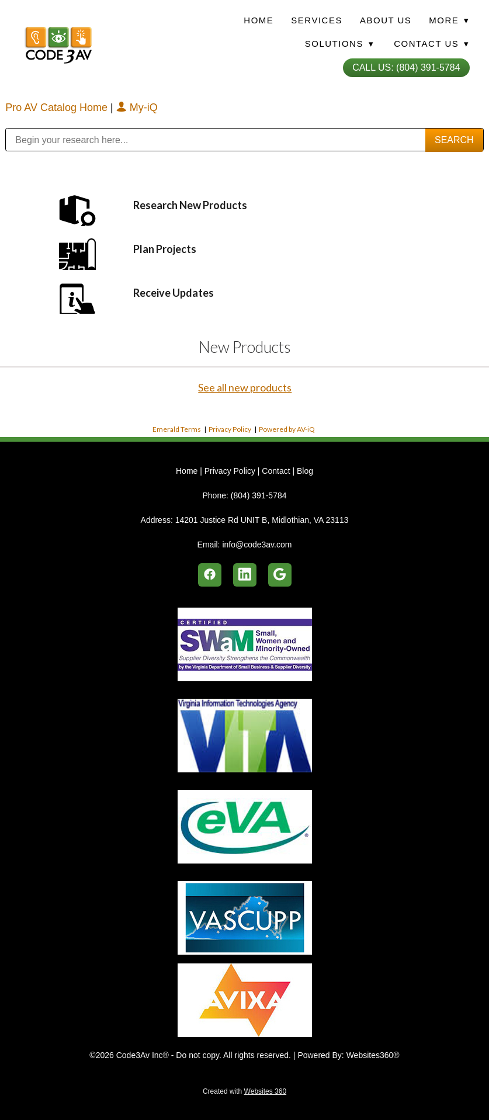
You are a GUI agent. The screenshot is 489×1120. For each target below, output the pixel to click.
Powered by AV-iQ (287, 429)
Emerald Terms (176, 429)
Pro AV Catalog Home (57, 107)
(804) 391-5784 (259, 495)
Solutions (339, 43)
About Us (385, 20)
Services (316, 20)
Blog (305, 471)
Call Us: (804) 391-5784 (406, 67)
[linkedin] (244, 575)
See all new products (245, 387)
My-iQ (137, 107)
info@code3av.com (257, 544)
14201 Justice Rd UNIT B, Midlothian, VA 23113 (262, 520)
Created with (244, 1091)
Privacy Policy (230, 429)
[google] (280, 575)
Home (258, 20)
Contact (276, 471)
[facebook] (209, 575)
